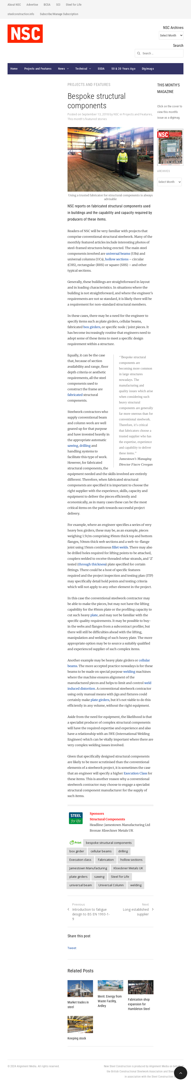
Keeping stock (77, 1038)
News (61, 68)
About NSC (14, 4)
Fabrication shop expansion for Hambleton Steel (139, 1004)
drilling (85, 446)
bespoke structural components (109, 843)
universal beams (118, 254)
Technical (81, 68)
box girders (91, 327)
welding (129, 672)
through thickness (92, 564)
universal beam (80, 885)
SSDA (101, 68)
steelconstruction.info (21, 14)
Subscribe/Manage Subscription (59, 14)
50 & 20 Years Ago (123, 68)
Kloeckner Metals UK (128, 868)
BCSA (47, 4)
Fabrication (106, 860)
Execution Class (135, 773)
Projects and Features (37, 68)
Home (14, 68)
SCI (58, 4)
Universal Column (111, 885)
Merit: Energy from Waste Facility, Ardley (110, 1001)
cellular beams (101, 851)
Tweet (72, 948)
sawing (73, 446)
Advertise (32, 4)
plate (94, 615)
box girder (76, 851)
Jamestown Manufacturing (88, 868)
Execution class (80, 860)
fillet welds (120, 547)
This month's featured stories (87, 119)
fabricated (75, 395)
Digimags (148, 68)
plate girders (100, 700)
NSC (116, 114)
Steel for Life (73, 4)
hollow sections (116, 259)
